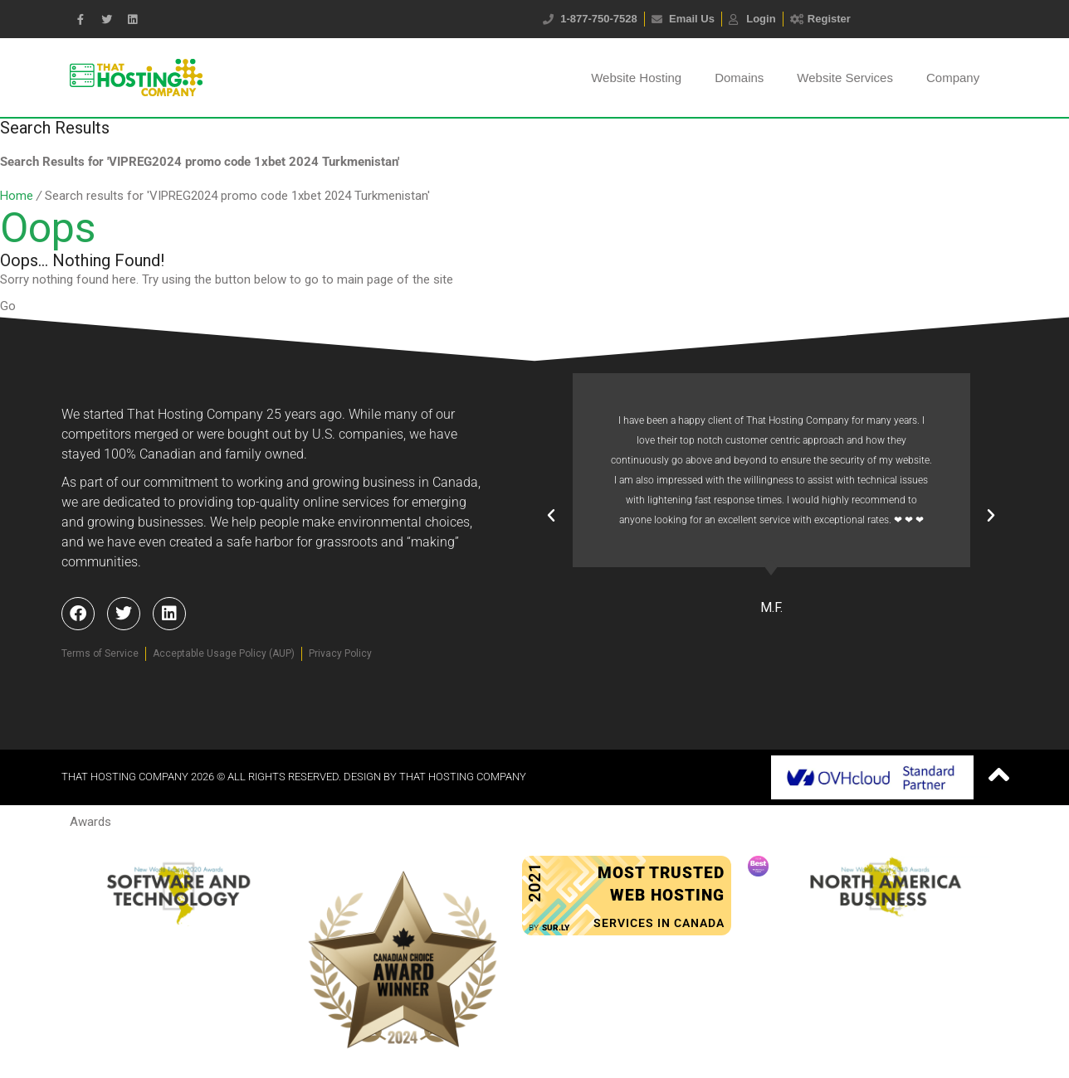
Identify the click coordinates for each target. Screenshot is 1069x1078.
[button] (551, 515)
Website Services (845, 77)
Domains (739, 77)
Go (8, 306)
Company (952, 77)
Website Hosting (636, 77)
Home (16, 195)
